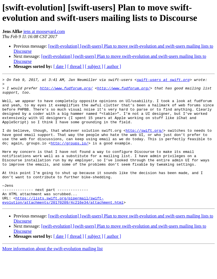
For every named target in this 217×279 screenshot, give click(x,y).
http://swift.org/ (144, 141)
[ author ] (112, 66)
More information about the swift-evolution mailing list (52, 274)
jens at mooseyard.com (44, 31)
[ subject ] (94, 66)
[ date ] (59, 66)
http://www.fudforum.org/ (66, 90)
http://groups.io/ (69, 156)
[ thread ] (75, 66)
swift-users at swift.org (163, 80)
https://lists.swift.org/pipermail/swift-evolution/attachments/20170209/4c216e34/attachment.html (62, 225)
